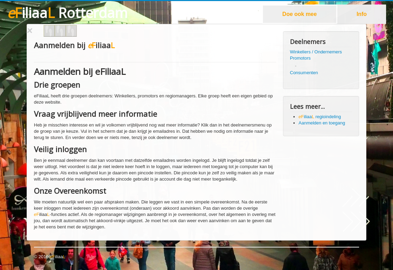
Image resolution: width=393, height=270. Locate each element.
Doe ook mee (299, 14)
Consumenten (304, 72)
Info (362, 14)
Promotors (300, 58)
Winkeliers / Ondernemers (316, 51)
